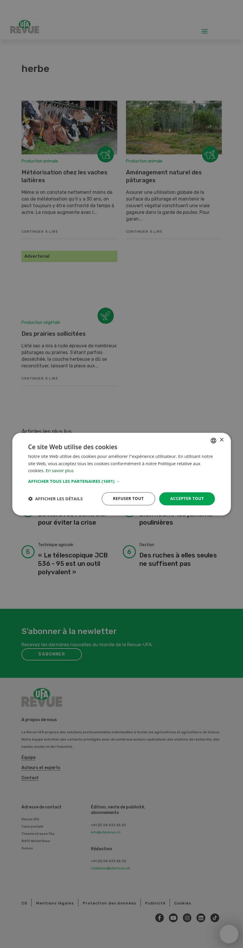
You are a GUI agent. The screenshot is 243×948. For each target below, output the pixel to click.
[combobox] (213, 440)
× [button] (221, 440)
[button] (121, 481)
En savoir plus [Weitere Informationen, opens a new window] (60, 471)
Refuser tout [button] (128, 498)
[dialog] (121, 474)
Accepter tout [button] (187, 498)
